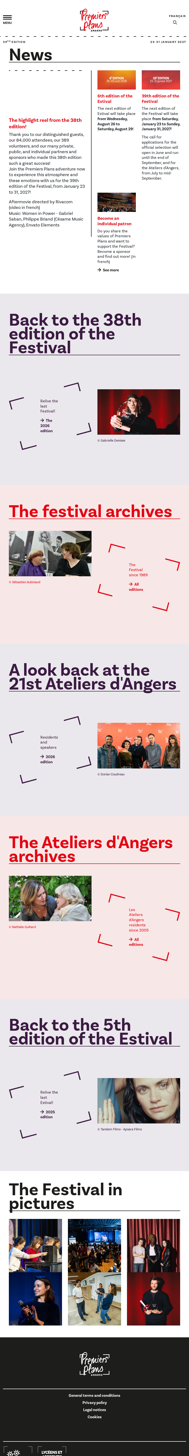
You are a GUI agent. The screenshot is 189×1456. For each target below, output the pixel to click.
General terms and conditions (94, 1395)
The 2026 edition (46, 425)
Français (177, 16)
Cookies (95, 1417)
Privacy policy (94, 1402)
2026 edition (47, 759)
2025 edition (47, 1115)
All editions (136, 587)
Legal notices (94, 1409)
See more (111, 270)
